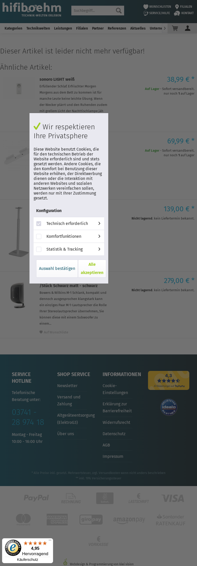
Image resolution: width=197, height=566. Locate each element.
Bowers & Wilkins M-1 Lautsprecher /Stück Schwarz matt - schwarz (73, 283)
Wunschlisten (157, 6)
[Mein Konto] (188, 28)
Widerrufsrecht (116, 422)
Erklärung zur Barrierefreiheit (117, 407)
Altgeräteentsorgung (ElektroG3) (72, 419)
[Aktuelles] (138, 28)
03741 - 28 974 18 (28, 417)
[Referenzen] (117, 28)
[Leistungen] (63, 28)
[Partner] (98, 28)
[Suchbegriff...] (97, 10)
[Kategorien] (13, 28)
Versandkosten (109, 473)
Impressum (113, 456)
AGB (106, 445)
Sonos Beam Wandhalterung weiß (71, 141)
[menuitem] (97, 10)
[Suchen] (118, 10)
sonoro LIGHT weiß (57, 79)
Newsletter (67, 385)
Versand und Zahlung (69, 400)
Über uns (65, 433)
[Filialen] (82, 28)
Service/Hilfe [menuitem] (156, 13)
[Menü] (50, 541)
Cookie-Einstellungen (115, 389)
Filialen (183, 6)
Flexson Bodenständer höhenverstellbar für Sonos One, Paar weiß (70, 214)
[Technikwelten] (38, 28)
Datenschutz (114, 433)
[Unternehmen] (161, 28)
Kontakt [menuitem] (184, 13)
